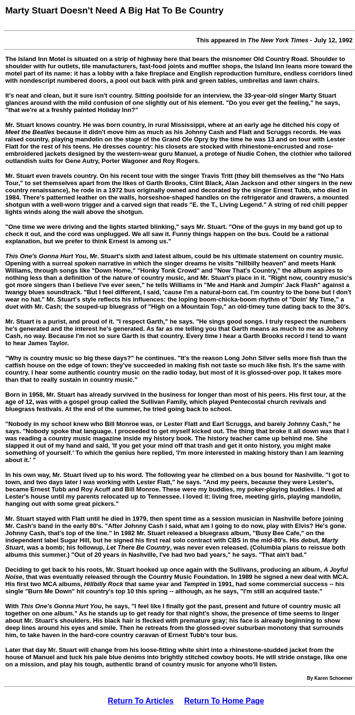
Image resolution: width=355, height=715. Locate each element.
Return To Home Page (224, 701)
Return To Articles (141, 701)
